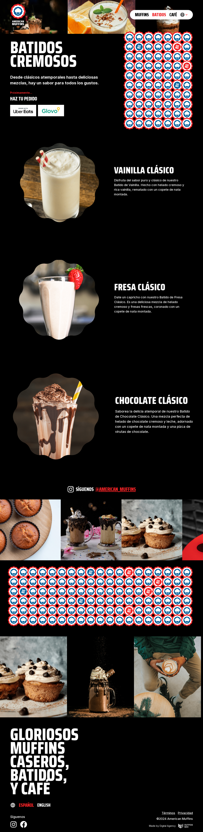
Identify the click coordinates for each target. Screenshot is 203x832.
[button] (184, 14)
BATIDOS (159, 14)
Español (26, 805)
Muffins (142, 14)
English (43, 805)
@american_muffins (115, 489)
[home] (18, 14)
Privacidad (185, 813)
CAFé (173, 14)
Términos (168, 813)
